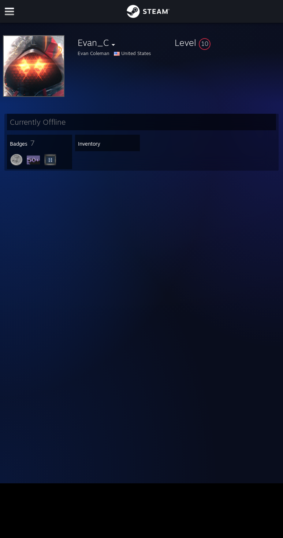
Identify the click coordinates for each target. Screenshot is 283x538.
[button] (227, 42)
